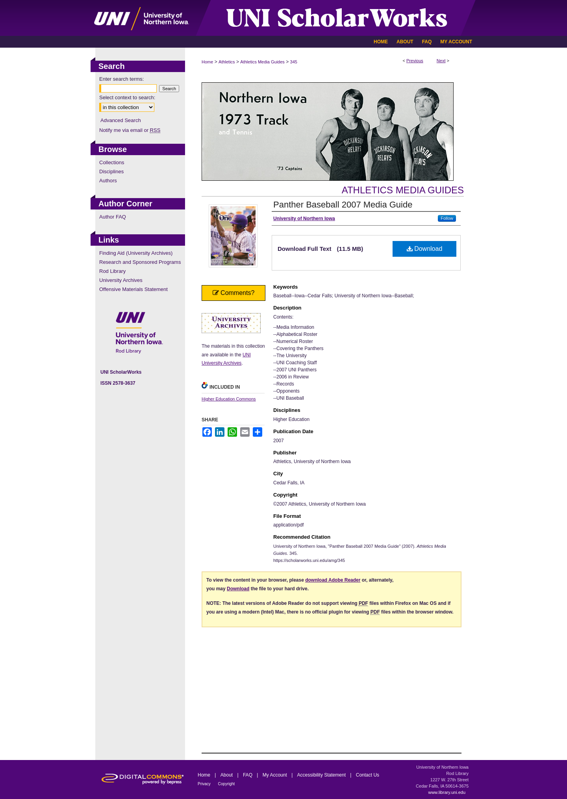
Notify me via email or (129, 130)
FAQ (248, 775)
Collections (111, 162)
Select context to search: (127, 97)
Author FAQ (112, 217)
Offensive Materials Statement (133, 289)
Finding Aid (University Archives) (135, 253)
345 (293, 61)
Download (425, 248)
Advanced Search (120, 120)
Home (207, 61)
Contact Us (367, 775)
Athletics (227, 61)
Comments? (234, 292)
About (227, 775)
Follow (447, 218)
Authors (108, 181)
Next (441, 60)
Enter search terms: (121, 79)
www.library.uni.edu (446, 792)
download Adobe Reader (332, 580)
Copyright (226, 784)
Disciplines (111, 171)
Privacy (205, 784)
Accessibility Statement (322, 775)
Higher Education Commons (229, 399)
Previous (414, 60)
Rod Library (112, 271)
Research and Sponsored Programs (140, 262)
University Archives (121, 280)
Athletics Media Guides (262, 61)
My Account (275, 775)
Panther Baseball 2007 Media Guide (342, 204)
